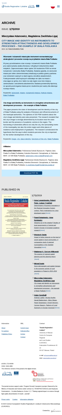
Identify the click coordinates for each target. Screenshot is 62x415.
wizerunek (15, 93)
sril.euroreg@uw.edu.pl (50, 355)
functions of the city (39, 139)
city (18, 139)
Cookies (15, 399)
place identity (26, 139)
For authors (5, 331)
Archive (22, 334)
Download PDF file (31, 173)
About (3, 328)
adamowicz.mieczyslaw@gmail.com (39, 156)
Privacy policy (5, 399)
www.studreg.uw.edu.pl (49, 358)
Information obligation (26, 399)
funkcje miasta (46, 93)
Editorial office (24, 331)
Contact (22, 337)
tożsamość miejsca (33, 93)
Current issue (24, 328)
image (14, 139)
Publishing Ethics (7, 334)
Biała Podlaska (8, 95)
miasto (22, 93)
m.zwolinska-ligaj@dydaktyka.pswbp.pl (40, 165)
